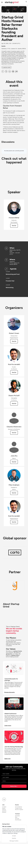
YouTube (17, 818)
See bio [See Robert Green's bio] (14, 341)
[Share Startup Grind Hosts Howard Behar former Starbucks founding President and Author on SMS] (16, 71)
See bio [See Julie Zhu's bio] (14, 461)
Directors (4, 812)
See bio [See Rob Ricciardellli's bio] (14, 372)
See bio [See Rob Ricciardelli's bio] (14, 522)
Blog (16, 817)
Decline (14, 838)
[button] (26, 2)
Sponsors (4, 810)
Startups (4, 809)
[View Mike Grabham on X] (14, 482)
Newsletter (17, 815)
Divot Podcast (18, 819)
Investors (4, 806)
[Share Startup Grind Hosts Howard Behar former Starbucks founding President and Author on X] (6, 71)
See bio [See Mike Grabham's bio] (14, 493)
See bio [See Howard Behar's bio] (14, 225)
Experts (3, 808)
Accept (14, 835)
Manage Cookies (14, 841)
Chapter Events (18, 808)
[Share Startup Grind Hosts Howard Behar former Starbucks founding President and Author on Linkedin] (9, 71)
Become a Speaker (19, 809)
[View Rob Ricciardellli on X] (14, 361)
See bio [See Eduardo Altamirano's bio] (14, 432)
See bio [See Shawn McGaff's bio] (14, 403)
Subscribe (13, 786)
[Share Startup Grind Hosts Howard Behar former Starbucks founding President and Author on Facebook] (3, 71)
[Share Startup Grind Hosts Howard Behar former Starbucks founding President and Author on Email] (13, 71)
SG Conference (18, 806)
